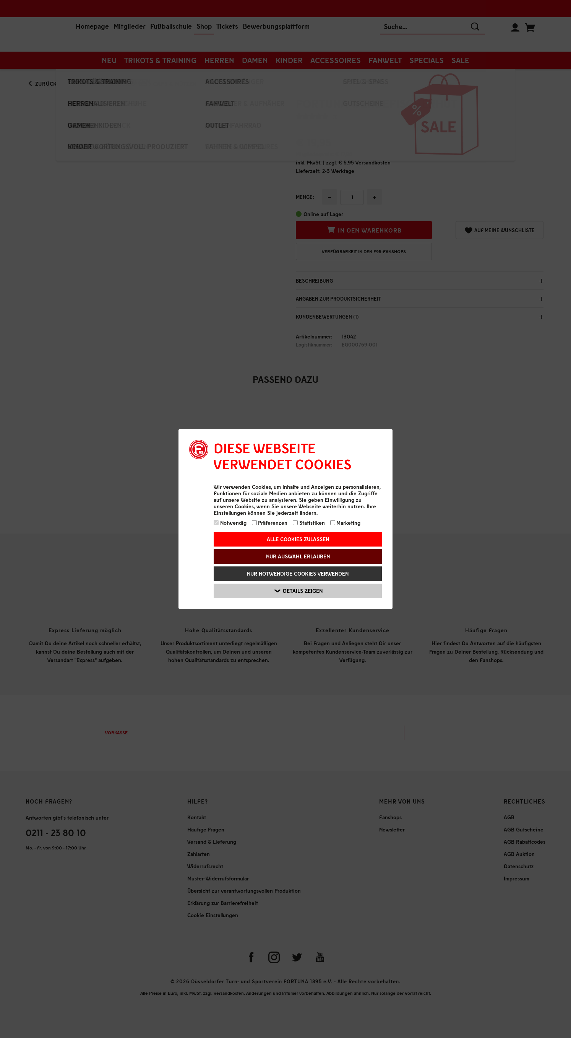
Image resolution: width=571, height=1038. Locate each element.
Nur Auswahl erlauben (298, 556)
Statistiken (309, 522)
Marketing (345, 522)
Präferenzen (270, 522)
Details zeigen (299, 591)
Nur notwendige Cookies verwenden (298, 573)
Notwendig (230, 522)
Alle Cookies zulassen (298, 539)
